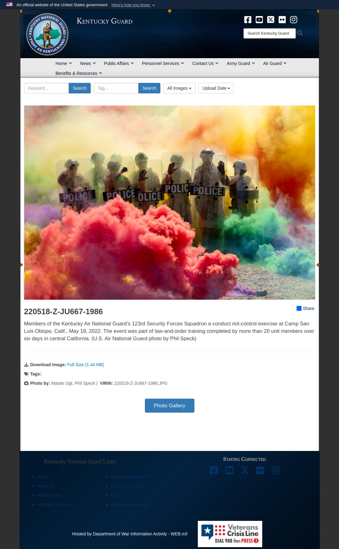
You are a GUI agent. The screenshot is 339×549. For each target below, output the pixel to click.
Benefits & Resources (79, 73)
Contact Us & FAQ (127, 486)
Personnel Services (163, 63)
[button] (133, 5)
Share (305, 308)
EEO (115, 495)
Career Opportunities (129, 504)
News (88, 63)
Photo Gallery (169, 406)
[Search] (269, 33)
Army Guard (241, 63)
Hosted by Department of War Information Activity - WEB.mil (129, 533)
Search (79, 88)
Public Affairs (119, 63)
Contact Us (205, 63)
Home (64, 63)
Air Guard (275, 63)
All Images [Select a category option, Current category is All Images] (179, 88)
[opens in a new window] (247, 19)
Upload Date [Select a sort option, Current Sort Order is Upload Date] (216, 88)
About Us (45, 486)
